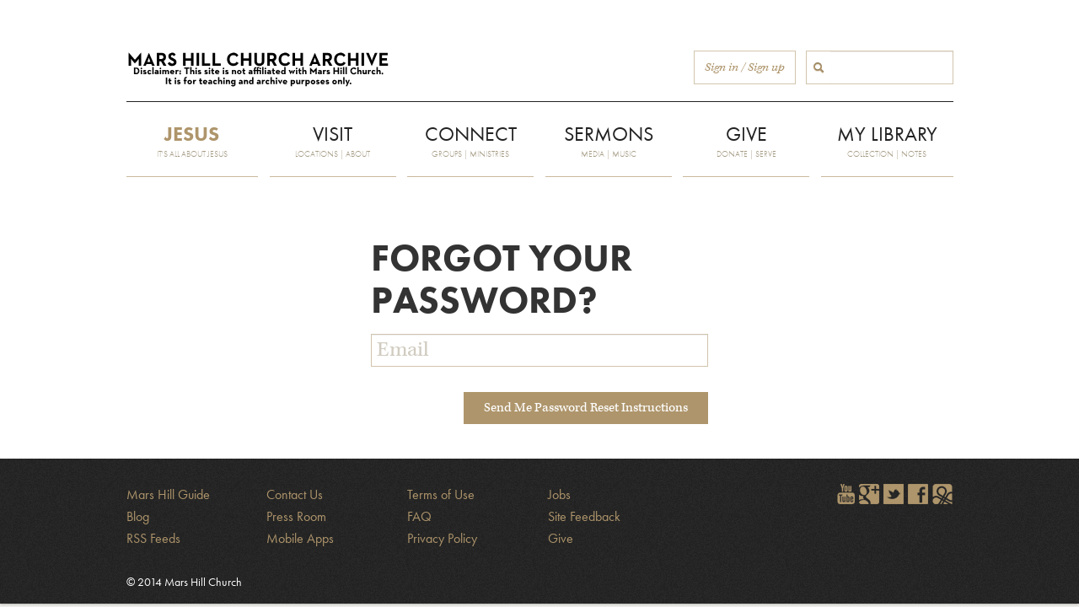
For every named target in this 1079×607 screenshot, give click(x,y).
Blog (137, 516)
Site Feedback (584, 516)
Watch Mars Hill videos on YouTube (845, 494)
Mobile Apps (300, 538)
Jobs (559, 494)
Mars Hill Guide (168, 494)
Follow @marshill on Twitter (893, 494)
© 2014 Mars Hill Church (184, 581)
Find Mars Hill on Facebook (918, 494)
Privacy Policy (442, 538)
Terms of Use (441, 494)
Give (560, 538)
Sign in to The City (942, 494)
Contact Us (294, 494)
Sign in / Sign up (745, 67)
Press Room (296, 516)
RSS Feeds (153, 538)
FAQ (419, 516)
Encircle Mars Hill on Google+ (869, 494)
